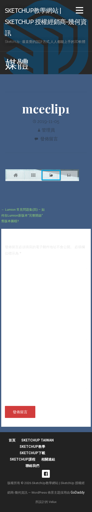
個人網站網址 (15, 384)
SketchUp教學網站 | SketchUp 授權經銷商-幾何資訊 (46, 22)
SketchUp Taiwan (37, 440)
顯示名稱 (13, 335)
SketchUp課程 (22, 459)
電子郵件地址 (16, 360)
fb (46, 474)
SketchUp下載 (32, 453)
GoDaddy (78, 492)
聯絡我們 (32, 466)
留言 (9, 264)
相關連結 (48, 459)
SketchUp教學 (32, 447)
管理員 (48, 130)
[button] (79, 11)
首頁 (12, 440)
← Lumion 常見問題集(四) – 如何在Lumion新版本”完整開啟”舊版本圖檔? (23, 215)
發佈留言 (49, 138)
